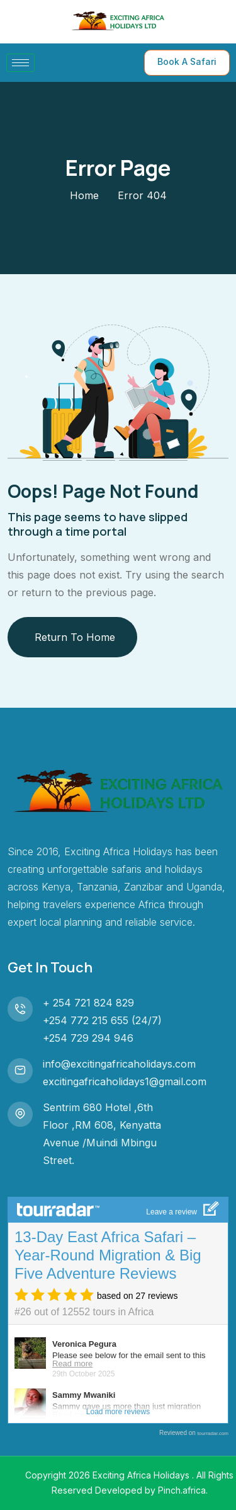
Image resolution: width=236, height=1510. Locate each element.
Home (84, 195)
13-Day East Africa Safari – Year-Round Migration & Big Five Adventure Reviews (107, 1255)
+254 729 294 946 (88, 1038)
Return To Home (75, 637)
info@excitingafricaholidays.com (119, 1064)
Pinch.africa (182, 1490)
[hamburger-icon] (20, 63)
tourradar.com (213, 1433)
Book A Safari (186, 61)
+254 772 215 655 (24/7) (102, 1020)
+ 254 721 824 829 (88, 1002)
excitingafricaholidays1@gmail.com (124, 1081)
